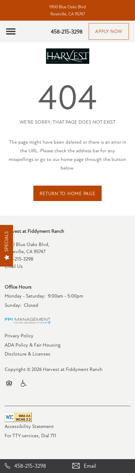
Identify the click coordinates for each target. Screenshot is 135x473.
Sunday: (13, 305)
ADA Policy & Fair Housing (33, 345)
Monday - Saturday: (25, 296)
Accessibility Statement (29, 426)
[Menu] (10, 31)
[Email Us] (101, 466)
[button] (109, 31)
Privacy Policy (19, 336)
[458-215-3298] (34, 466)
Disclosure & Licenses (27, 354)
